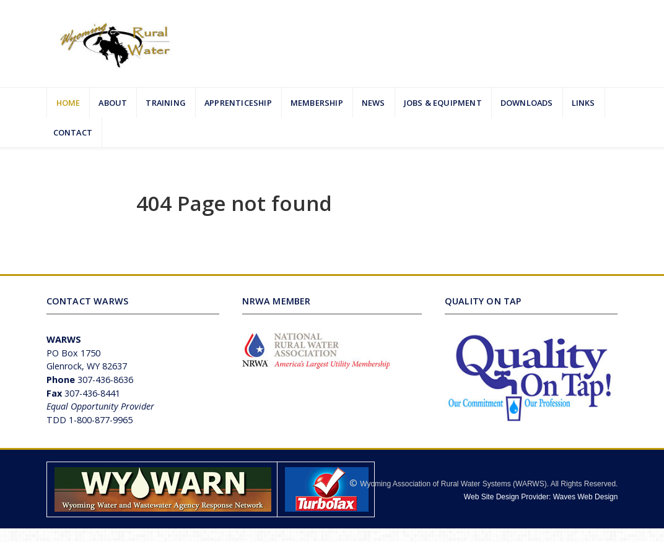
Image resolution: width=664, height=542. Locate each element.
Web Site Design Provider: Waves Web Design (541, 497)
